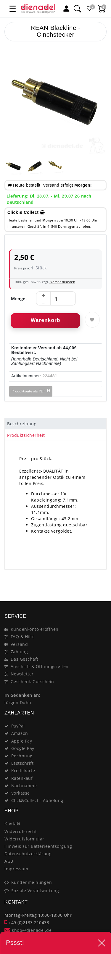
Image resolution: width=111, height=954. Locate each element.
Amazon (19, 733)
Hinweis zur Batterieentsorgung (38, 846)
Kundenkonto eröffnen (35, 629)
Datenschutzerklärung (28, 853)
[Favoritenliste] (89, 9)
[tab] (55, 424)
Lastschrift (22, 763)
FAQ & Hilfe (23, 636)
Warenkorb (45, 320)
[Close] (99, 580)
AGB (8, 861)
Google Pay (22, 748)
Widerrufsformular (24, 839)
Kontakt (12, 824)
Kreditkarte (23, 770)
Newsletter (22, 674)
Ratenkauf (22, 778)
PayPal (18, 726)
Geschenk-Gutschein (32, 681)
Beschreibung (21, 423)
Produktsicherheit (26, 435)
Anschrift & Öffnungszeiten (40, 666)
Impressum (16, 868)
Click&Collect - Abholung (37, 800)
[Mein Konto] (66, 9)
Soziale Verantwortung (35, 890)
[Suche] (77, 9)
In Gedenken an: (22, 695)
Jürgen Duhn (17, 702)
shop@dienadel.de (28, 930)
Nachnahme (24, 785)
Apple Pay (21, 741)
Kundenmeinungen (31, 882)
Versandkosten (62, 281)
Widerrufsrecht (20, 831)
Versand (19, 644)
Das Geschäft (24, 659)
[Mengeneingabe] (56, 299)
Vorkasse (20, 793)
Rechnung (22, 756)
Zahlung (19, 651)
